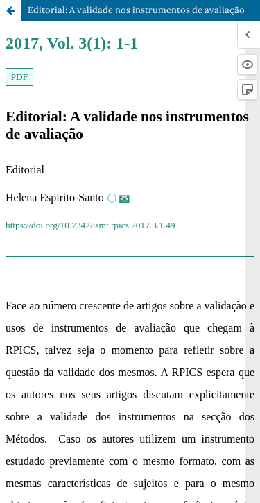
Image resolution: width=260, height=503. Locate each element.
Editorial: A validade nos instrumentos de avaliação (136, 10)
